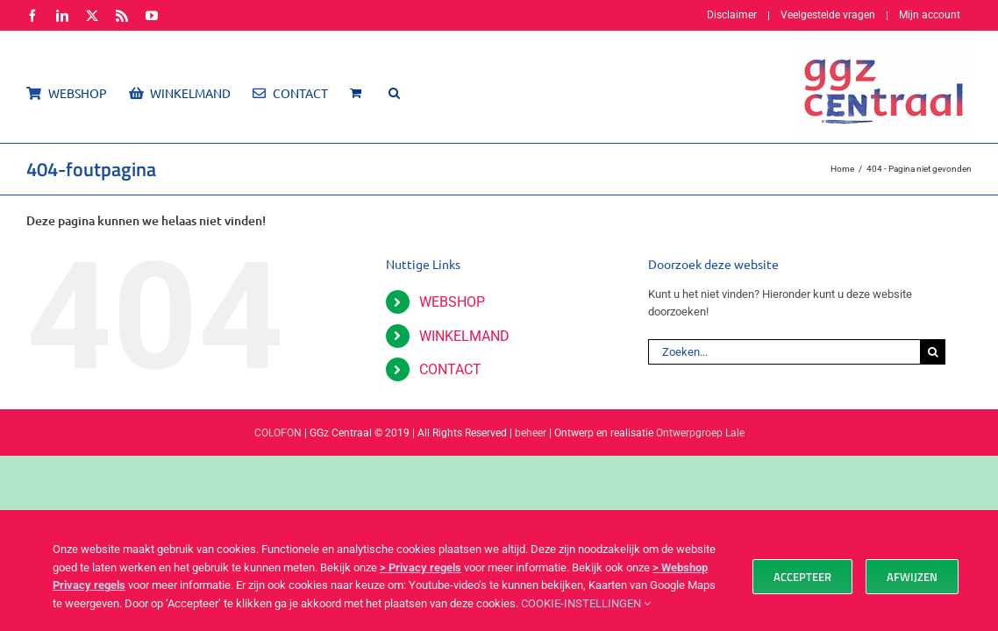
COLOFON (278, 433)
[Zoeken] (932, 352)
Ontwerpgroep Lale (700, 433)
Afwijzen (912, 576)
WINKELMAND (464, 336)
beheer (530, 433)
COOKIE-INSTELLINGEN (586, 603)
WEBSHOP (452, 302)
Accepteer (802, 576)
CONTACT (450, 369)
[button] (411, 93)
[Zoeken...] (784, 352)
